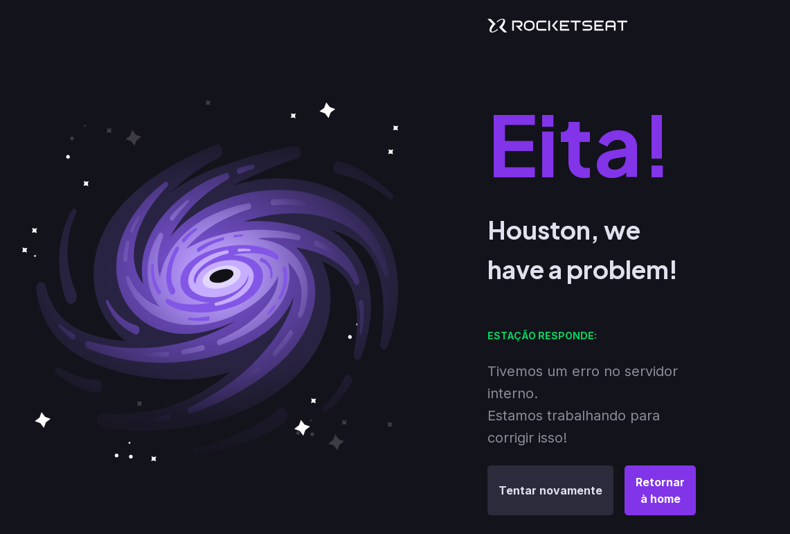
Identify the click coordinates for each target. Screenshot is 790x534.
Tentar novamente (550, 490)
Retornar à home (660, 490)
